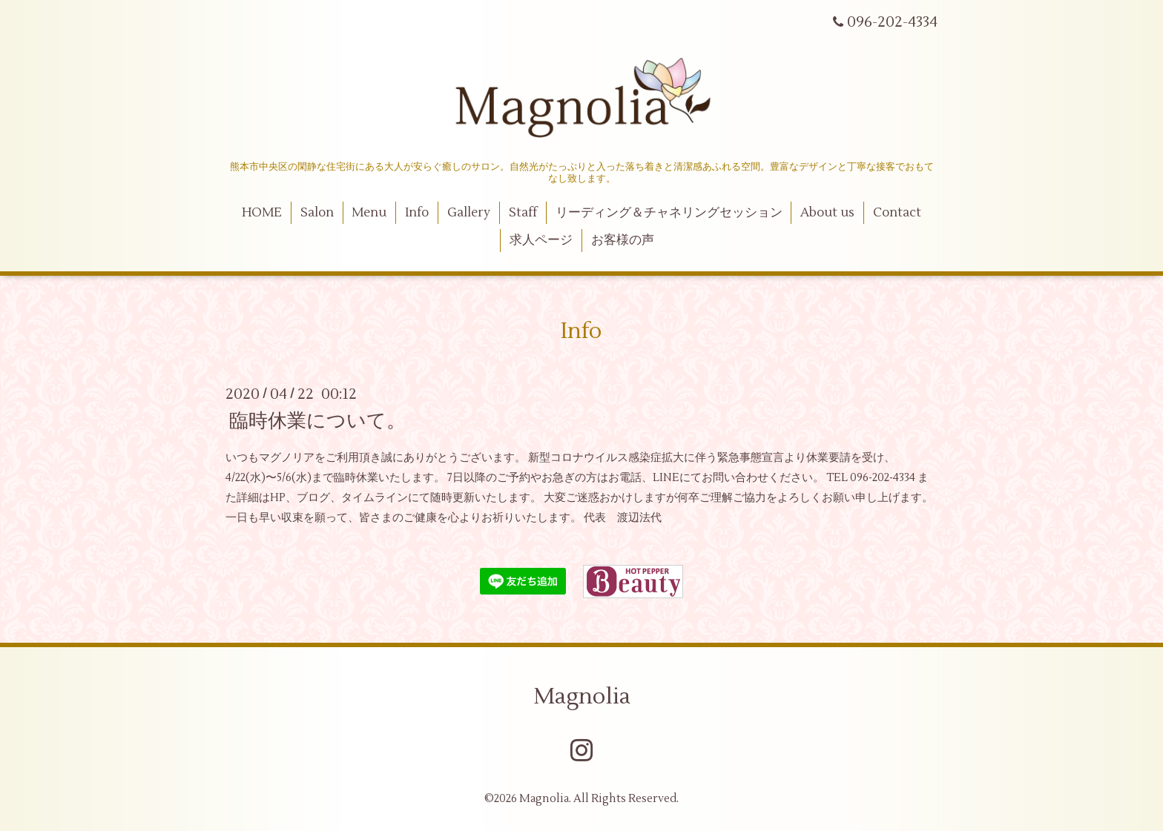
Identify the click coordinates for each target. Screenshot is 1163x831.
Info (417, 213)
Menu (369, 213)
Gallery (468, 213)
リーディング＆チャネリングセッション (669, 213)
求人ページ (541, 240)
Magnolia (581, 696)
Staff (523, 213)
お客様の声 (622, 240)
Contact (897, 213)
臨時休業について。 (317, 420)
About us (827, 213)
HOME (262, 213)
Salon (317, 213)
